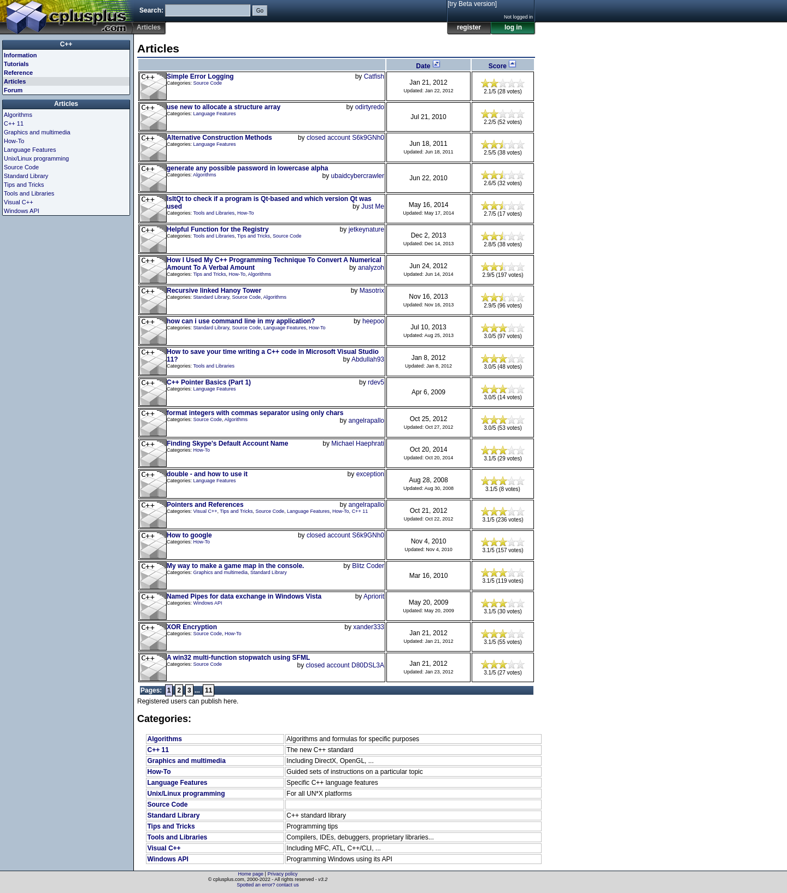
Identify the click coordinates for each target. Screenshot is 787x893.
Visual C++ (205, 511)
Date (428, 66)
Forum (13, 90)
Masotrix (372, 290)
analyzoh (371, 267)
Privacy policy (282, 874)
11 (208, 690)
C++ (66, 44)
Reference (18, 72)
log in (513, 27)
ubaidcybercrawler (357, 176)
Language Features (214, 113)
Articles (15, 81)
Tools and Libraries (213, 213)
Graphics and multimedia (220, 572)
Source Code (207, 83)
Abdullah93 (367, 359)
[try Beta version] (472, 4)
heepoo (373, 321)
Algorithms (204, 175)
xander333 (368, 627)
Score (503, 66)
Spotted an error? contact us (268, 885)
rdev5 (376, 382)
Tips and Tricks (253, 236)
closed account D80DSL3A (345, 665)
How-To (245, 213)
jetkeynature (366, 229)
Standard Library (211, 297)
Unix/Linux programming (186, 793)
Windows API (207, 603)
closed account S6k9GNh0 (345, 137)
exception (370, 474)
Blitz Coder (368, 566)
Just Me (372, 206)
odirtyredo (369, 107)
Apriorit (373, 596)
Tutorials (16, 64)
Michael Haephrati (357, 443)
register (469, 27)
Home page (251, 874)
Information (20, 55)
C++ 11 (360, 511)
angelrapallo (366, 420)
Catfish (374, 76)
